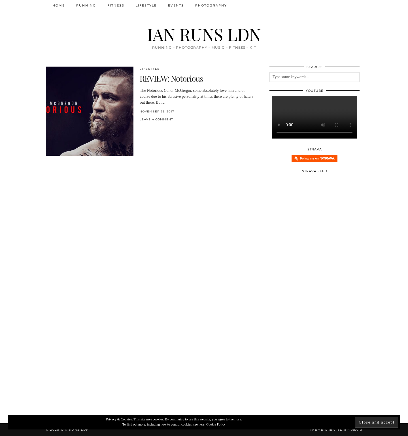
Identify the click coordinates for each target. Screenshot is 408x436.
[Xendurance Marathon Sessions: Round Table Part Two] (99, 363)
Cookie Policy (216, 424)
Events (176, 5)
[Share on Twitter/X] (144, 129)
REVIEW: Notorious (171, 78)
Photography (211, 5)
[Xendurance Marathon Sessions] (204, 363)
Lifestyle (146, 5)
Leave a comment (156, 119)
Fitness (115, 5)
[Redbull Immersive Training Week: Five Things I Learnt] (309, 363)
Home (58, 5)
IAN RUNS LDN (204, 34)
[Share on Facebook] (141, 129)
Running (86, 5)
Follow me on (317, 158)
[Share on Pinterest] (146, 129)
